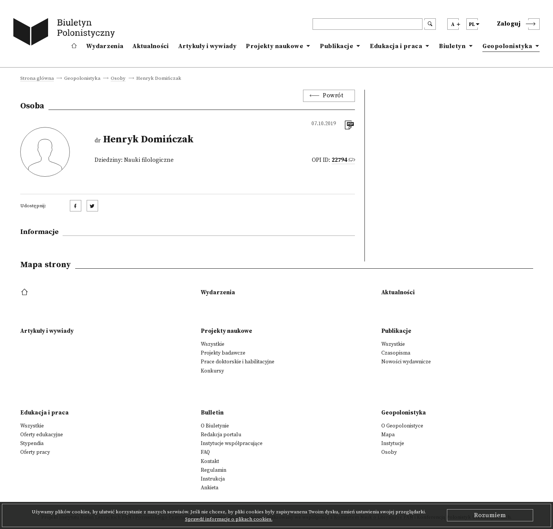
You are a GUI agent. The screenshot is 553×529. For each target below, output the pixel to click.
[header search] (367, 24)
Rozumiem (490, 515)
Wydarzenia (104, 46)
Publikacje (336, 46)
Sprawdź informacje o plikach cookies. (228, 519)
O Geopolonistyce (402, 426)
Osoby (118, 78)
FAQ (205, 452)
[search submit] (430, 24)
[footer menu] (25, 292)
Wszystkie (212, 344)
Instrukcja (213, 479)
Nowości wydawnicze (406, 361)
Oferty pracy (35, 452)
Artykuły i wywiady (207, 46)
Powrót (333, 95)
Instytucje (392, 443)
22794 (339, 160)
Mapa (388, 434)
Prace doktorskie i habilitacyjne (237, 361)
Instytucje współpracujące (232, 443)
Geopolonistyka (507, 46)
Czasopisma (395, 353)
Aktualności (150, 46)
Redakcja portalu (221, 434)
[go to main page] (65, 33)
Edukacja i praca (396, 46)
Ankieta (209, 487)
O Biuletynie (215, 426)
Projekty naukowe (274, 46)
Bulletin (212, 412)
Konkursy (212, 371)
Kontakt (210, 461)
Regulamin (213, 470)
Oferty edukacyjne (41, 434)
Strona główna (37, 78)
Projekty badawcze (223, 353)
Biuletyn (452, 46)
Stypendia (32, 443)
